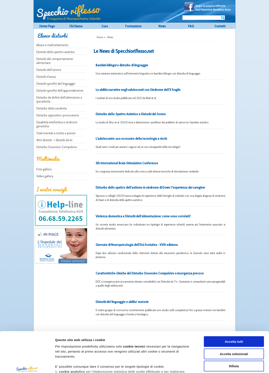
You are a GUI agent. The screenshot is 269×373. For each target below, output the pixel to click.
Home (100, 37)
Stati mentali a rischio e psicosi (55, 133)
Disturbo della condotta (51, 108)
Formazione (133, 26)
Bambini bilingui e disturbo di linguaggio (122, 65)
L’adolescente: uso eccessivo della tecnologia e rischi (131, 139)
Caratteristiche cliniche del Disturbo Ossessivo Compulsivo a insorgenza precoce (150, 273)
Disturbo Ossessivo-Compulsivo (56, 147)
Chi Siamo (76, 26)
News (162, 26)
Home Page (47, 26)
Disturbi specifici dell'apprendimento (59, 91)
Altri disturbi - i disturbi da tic (54, 140)
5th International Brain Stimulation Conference (127, 163)
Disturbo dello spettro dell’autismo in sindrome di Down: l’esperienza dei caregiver (150, 187)
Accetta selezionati (234, 320)
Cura (105, 26)
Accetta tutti (234, 308)
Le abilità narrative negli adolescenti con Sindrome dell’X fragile (138, 90)
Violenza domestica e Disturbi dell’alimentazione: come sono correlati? (143, 216)
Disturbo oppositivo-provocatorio (57, 115)
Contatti (219, 26)
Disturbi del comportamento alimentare (54, 61)
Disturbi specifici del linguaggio (55, 84)
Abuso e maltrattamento (52, 45)
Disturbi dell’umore (48, 70)
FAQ (191, 26)
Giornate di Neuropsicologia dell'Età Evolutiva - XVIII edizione (137, 245)
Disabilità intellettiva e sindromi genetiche (56, 124)
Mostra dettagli (232, 364)
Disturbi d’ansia (46, 77)
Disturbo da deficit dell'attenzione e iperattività (59, 99)
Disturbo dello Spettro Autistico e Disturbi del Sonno (131, 114)
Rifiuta (234, 333)
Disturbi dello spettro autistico (55, 52)
